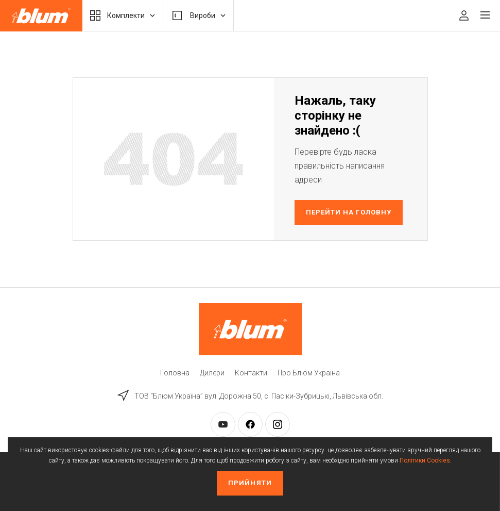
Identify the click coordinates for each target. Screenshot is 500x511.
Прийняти (249, 483)
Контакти (251, 373)
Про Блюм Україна (309, 373)
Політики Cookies (425, 460)
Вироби (198, 15)
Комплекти (122, 15)
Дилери (212, 373)
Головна (174, 373)
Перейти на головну (348, 212)
